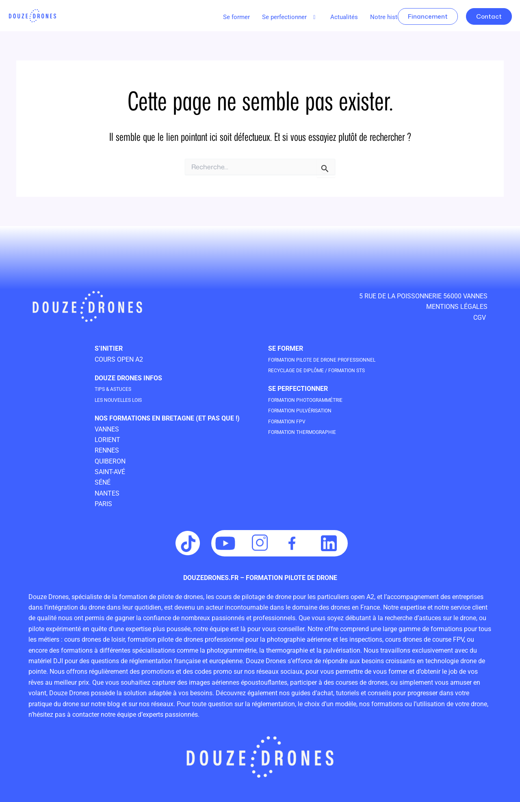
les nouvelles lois (127, 399)
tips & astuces (119, 388)
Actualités (344, 17)
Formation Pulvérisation (310, 410)
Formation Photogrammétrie (318, 399)
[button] (290, 17)
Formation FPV (293, 421)
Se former (236, 17)
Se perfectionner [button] (290, 17)
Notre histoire (389, 17)
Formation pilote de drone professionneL (340, 359)
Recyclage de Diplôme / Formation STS (333, 370)
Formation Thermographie (314, 431)
